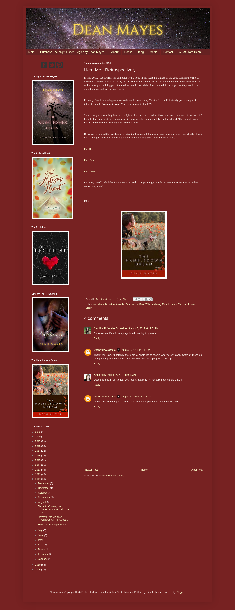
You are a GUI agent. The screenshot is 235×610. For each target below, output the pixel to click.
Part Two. (89, 159)
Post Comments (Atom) (111, 475)
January (42, 559)
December (44, 483)
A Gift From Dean (190, 52)
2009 (38, 569)
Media (153, 52)
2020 (38, 436)
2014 (38, 465)
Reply (97, 338)
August (42, 502)
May (40, 540)
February (43, 554)
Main (31, 52)
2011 (38, 479)
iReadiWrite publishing (150, 304)
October (42, 492)
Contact (168, 52)
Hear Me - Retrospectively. (51, 524)
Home (144, 469)
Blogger (180, 592)
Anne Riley (100, 374)
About (115, 52)
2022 (38, 432)
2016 (38, 455)
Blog (141, 52)
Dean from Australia (114, 304)
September (44, 497)
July (40, 530)
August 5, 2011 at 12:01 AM (143, 328)
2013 (38, 469)
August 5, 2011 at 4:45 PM (136, 350)
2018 (38, 446)
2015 (38, 460)
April (41, 544)
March (42, 549)
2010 (38, 564)
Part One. (89, 148)
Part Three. (90, 171)
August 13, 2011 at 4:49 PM (136, 396)
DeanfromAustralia (105, 350)
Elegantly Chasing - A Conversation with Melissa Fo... (53, 509)
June (41, 535)
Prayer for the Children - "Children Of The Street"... (52, 518)
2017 (38, 450)
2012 (38, 474)
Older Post (197, 469)
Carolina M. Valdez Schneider (111, 328)
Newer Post (91, 469)
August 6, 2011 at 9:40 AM (122, 374)
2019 (38, 441)
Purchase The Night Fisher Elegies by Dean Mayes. (72, 52)
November (44, 488)
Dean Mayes (132, 304)
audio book (98, 304)
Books (128, 52)
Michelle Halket (169, 304)
